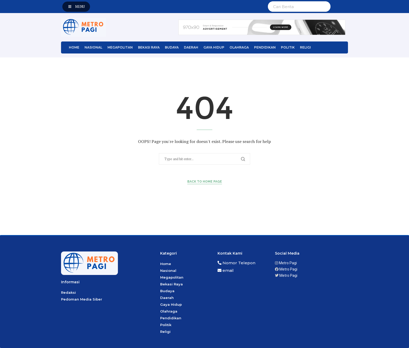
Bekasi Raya (149, 47)
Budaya (172, 47)
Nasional (93, 47)
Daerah (191, 47)
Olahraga (239, 47)
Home (74, 47)
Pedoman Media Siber (81, 299)
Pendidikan (265, 47)
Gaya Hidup (213, 47)
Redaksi (68, 292)
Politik (288, 47)
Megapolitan (120, 47)
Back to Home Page (204, 181)
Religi (305, 47)
